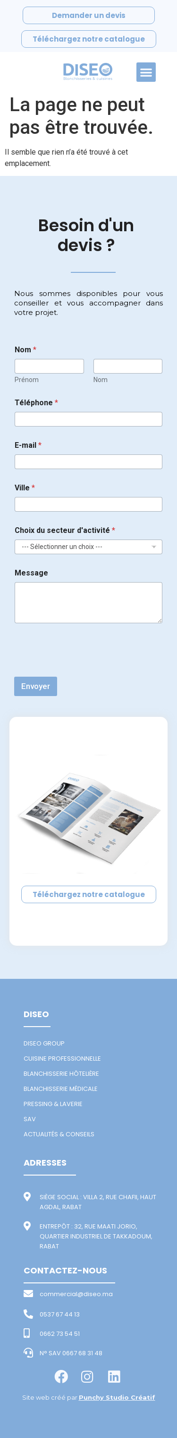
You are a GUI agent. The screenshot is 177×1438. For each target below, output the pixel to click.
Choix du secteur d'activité (65, 530)
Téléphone (36, 402)
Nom (100, 379)
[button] (146, 72)
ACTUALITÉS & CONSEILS (59, 1134)
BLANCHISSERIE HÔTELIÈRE (61, 1073)
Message (31, 572)
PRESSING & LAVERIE (53, 1103)
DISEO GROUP (44, 1043)
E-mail (28, 445)
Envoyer (35, 686)
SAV (30, 1119)
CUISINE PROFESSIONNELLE (62, 1058)
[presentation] (86, 670)
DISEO (36, 1014)
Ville (25, 487)
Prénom (27, 379)
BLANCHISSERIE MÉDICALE (61, 1088)
